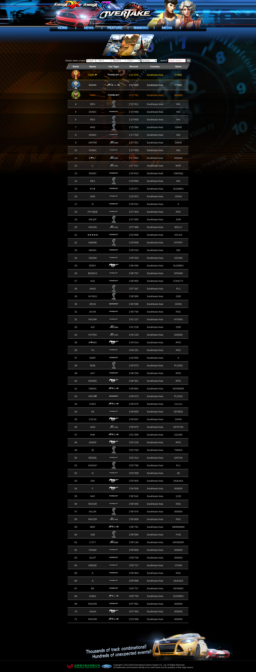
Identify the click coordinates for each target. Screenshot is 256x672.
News (89, 28)
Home (62, 28)
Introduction (115, 28)
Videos (167, 28)
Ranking (141, 28)
